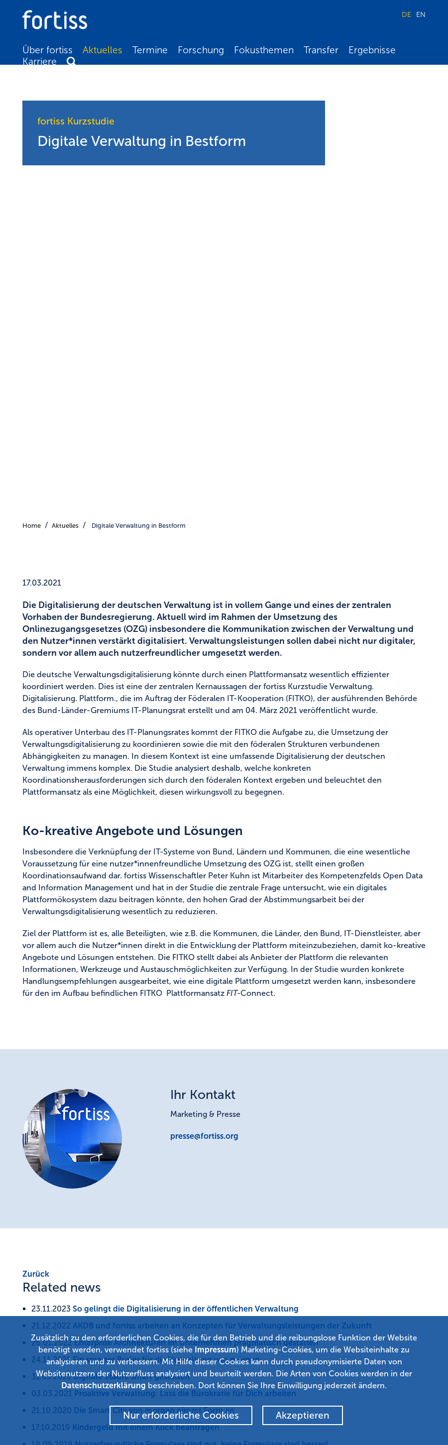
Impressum (215, 1349)
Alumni (245, 1261)
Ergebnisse (372, 50)
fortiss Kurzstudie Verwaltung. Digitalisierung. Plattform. (138, 1058)
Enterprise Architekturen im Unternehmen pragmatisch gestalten (196, 894)
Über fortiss (47, 50)
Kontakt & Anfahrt (263, 1291)
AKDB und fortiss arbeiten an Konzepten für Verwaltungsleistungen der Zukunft (222, 877)
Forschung (201, 50)
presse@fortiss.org (204, 688)
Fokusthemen (264, 50)
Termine (150, 50)
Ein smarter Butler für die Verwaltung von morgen (166, 911)
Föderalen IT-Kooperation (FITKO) (94, 1115)
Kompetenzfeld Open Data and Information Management (139, 1149)
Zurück (35, 826)
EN (421, 14)
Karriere (39, 61)
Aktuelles (102, 50)
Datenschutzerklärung (103, 1385)
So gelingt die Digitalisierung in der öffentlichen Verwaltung (186, 860)
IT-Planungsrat (60, 1132)
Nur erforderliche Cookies (181, 1415)
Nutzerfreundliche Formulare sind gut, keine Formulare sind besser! (201, 996)
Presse (244, 1276)
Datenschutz (254, 1306)
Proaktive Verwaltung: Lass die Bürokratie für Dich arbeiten (185, 945)
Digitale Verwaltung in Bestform (139, 77)
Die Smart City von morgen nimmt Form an (154, 962)
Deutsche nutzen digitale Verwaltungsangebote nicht (174, 1013)
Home (31, 77)
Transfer (321, 50)
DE (406, 14)
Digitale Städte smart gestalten (131, 928)
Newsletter (252, 1247)
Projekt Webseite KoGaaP (78, 1086)
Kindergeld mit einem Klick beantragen (146, 979)
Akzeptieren (303, 1415)
